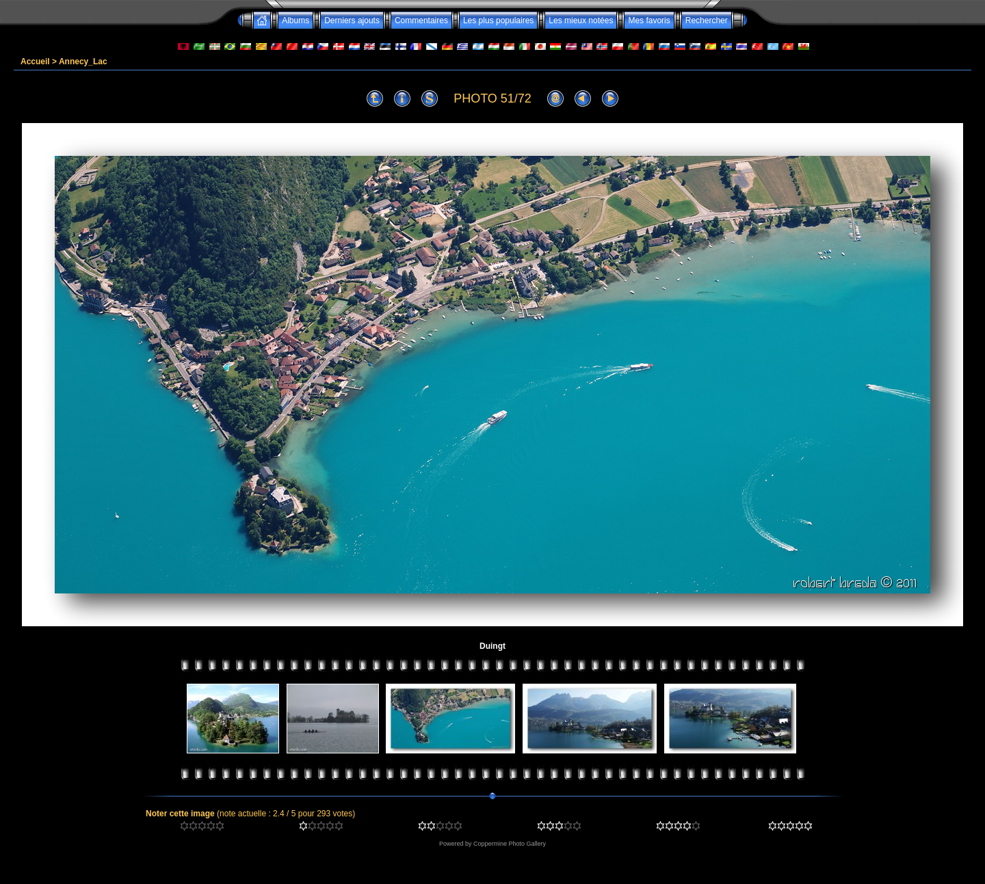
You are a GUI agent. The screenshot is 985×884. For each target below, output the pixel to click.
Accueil (35, 61)
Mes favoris (649, 20)
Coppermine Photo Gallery (509, 843)
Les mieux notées (581, 20)
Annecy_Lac (83, 61)
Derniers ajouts (352, 20)
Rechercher (706, 20)
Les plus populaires (498, 20)
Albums (295, 20)
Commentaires (421, 20)
